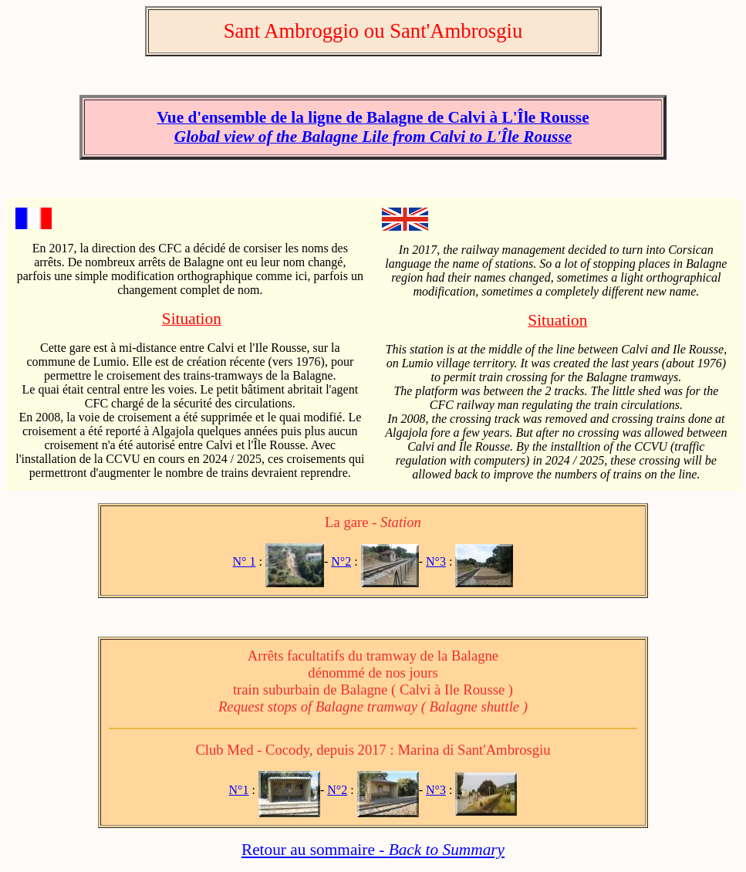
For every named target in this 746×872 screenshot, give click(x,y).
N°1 (239, 789)
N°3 (436, 561)
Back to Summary (447, 849)
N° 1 (244, 561)
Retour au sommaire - (315, 849)
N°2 (341, 561)
